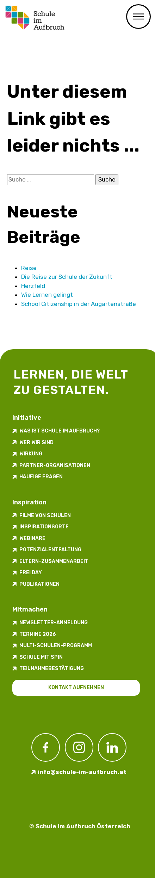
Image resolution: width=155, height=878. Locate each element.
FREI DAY (30, 573)
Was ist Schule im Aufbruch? (59, 431)
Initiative (26, 418)
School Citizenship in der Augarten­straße (78, 303)
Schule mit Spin (41, 657)
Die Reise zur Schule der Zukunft (66, 276)
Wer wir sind (36, 443)
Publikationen (39, 584)
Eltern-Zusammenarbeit (53, 561)
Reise (29, 267)
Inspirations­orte (44, 527)
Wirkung (30, 454)
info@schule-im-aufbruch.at (82, 771)
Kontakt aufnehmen (76, 687)
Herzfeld (33, 285)
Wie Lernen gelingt (47, 294)
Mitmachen (30, 609)
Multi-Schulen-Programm (55, 646)
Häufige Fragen (41, 477)
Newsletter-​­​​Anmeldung (53, 623)
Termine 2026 (37, 634)
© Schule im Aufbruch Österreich (79, 826)
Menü (138, 16)
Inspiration (29, 502)
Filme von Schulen (45, 515)
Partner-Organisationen (54, 465)
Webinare (32, 538)
